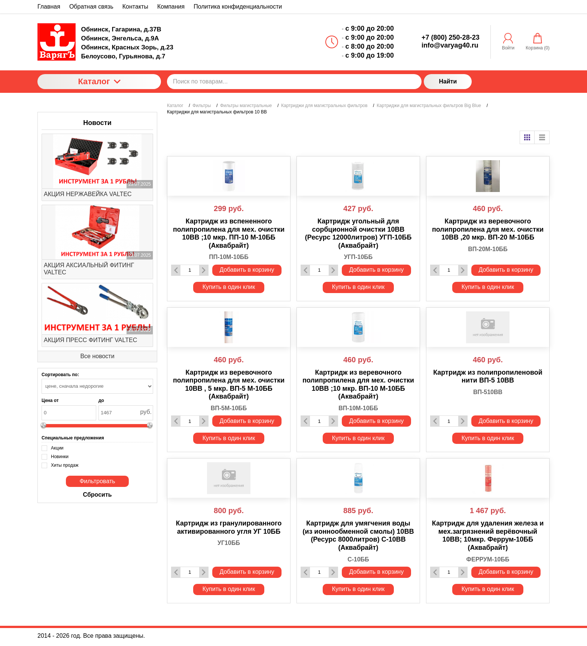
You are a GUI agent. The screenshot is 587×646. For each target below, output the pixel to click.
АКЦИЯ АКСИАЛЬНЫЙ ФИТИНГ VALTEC (89, 268)
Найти (448, 81)
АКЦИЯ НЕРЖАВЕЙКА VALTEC (88, 194)
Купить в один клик (229, 287)
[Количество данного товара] (189, 270)
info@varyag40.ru (450, 45)
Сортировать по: (60, 374)
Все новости (97, 356)
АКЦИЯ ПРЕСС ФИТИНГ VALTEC (90, 340)
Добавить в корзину (246, 269)
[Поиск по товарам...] (294, 81)
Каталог (99, 81)
